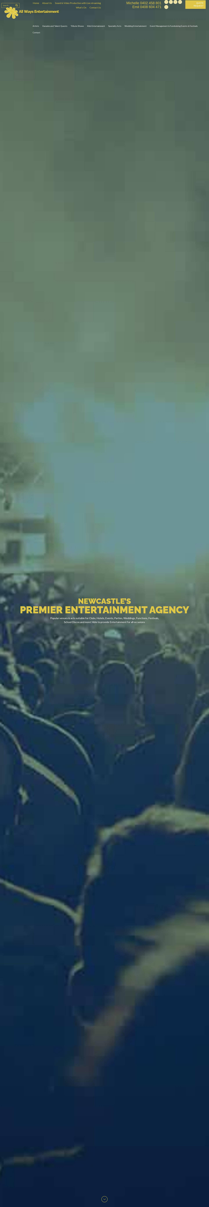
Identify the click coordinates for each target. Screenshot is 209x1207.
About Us (47, 3)
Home (36, 3)
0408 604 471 (150, 7)
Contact (36, 32)
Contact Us (95, 7)
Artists (36, 26)
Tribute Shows (77, 26)
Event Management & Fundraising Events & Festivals (174, 26)
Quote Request (198, 4)
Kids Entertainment (96, 26)
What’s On (81, 7)
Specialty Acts (114, 26)
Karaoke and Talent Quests (54, 26)
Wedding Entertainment (136, 26)
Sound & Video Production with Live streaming (78, 3)
